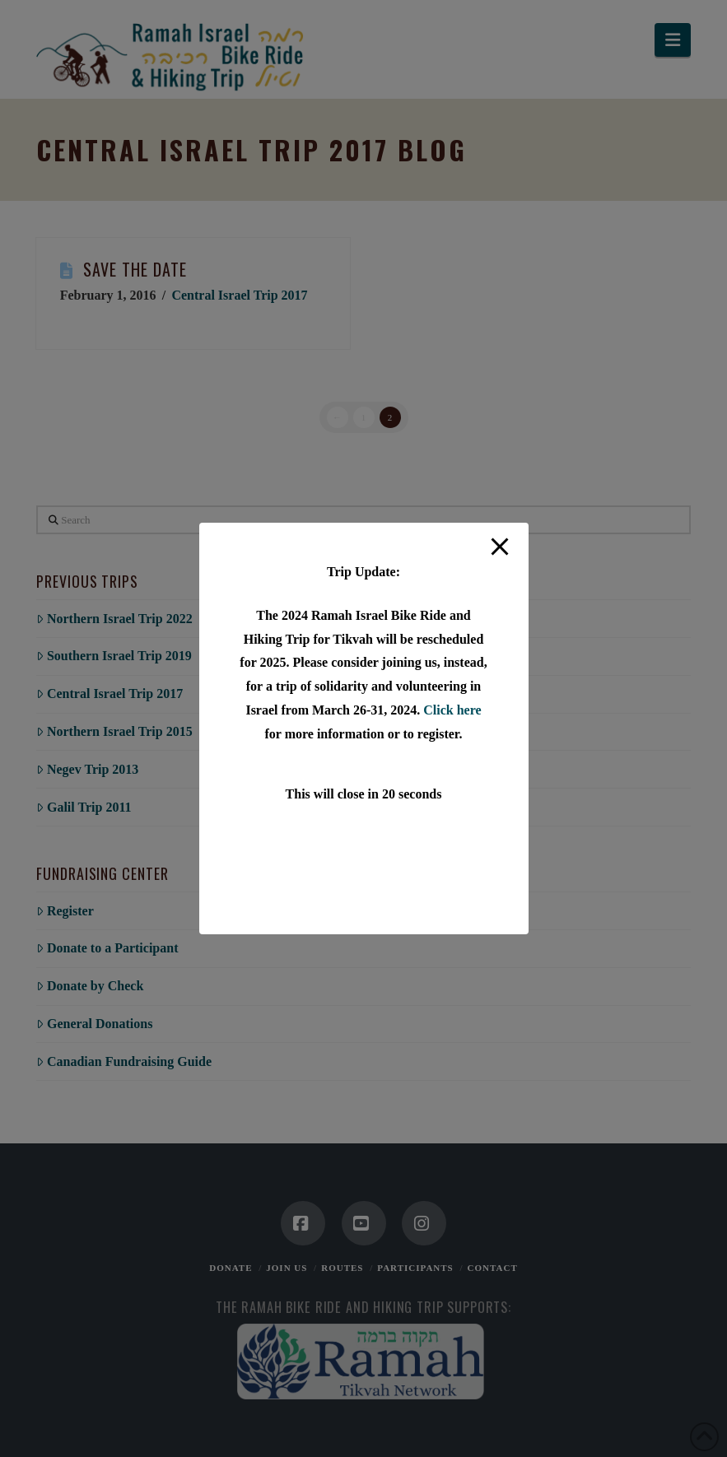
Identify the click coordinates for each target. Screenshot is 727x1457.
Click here (452, 710)
